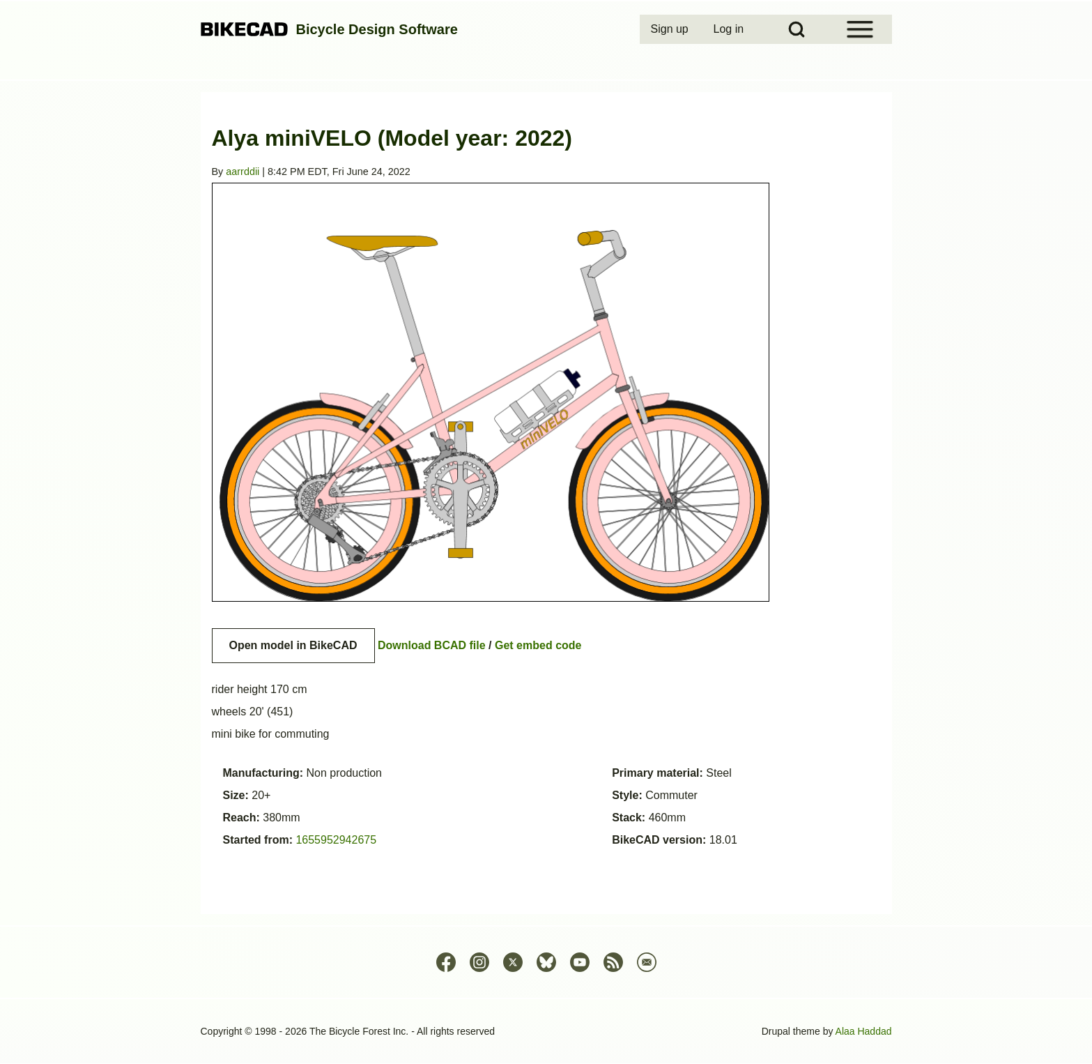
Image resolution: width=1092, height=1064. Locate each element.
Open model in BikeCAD (293, 645)
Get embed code (538, 645)
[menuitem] (671, 29)
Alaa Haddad (864, 1031)
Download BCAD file (432, 645)
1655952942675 (335, 840)
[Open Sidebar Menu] (860, 29)
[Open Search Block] (796, 29)
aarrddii (242, 171)
